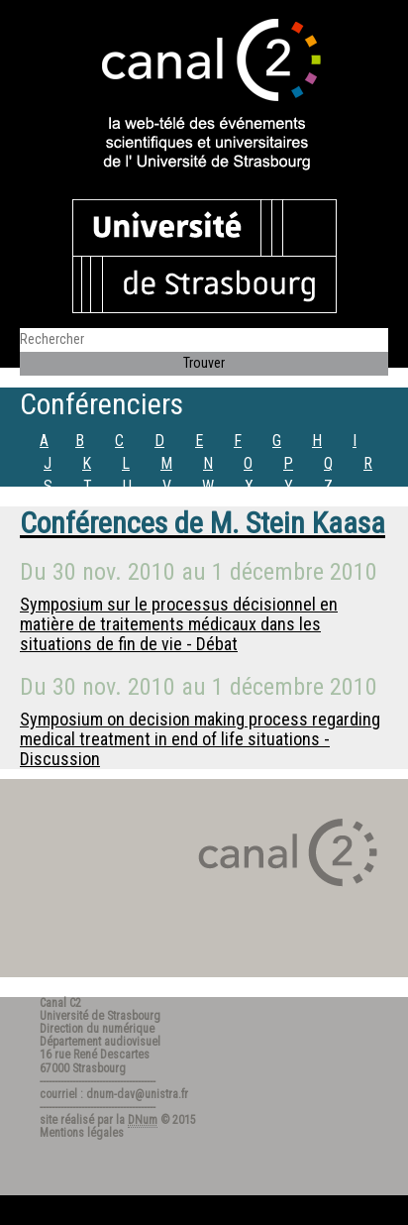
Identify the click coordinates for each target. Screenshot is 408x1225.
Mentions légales (82, 1133)
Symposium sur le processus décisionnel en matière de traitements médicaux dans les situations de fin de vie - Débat (179, 624)
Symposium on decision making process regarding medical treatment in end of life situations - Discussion (200, 739)
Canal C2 (60, 1003)
